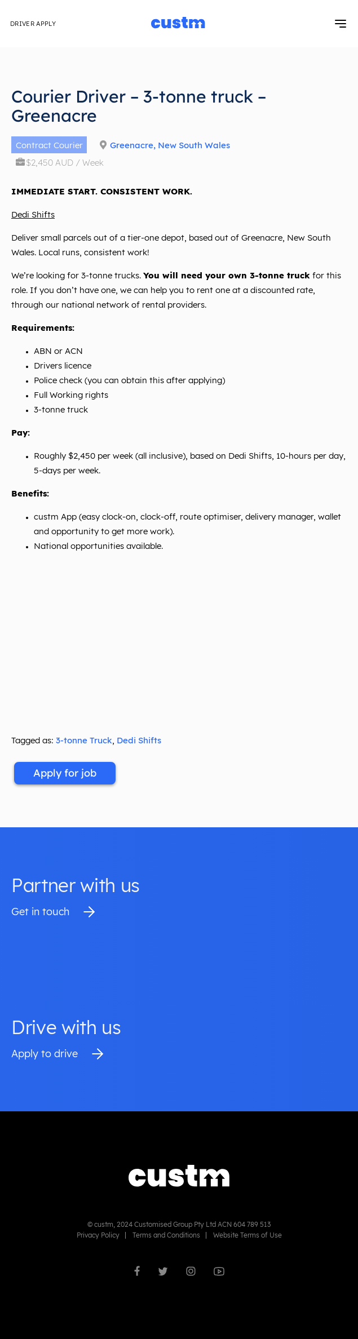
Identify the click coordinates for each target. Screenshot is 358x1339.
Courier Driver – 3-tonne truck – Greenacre (138, 106)
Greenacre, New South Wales (170, 145)
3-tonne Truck (84, 740)
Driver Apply (33, 24)
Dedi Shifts (139, 740)
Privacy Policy (98, 1235)
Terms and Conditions (166, 1235)
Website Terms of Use (247, 1235)
